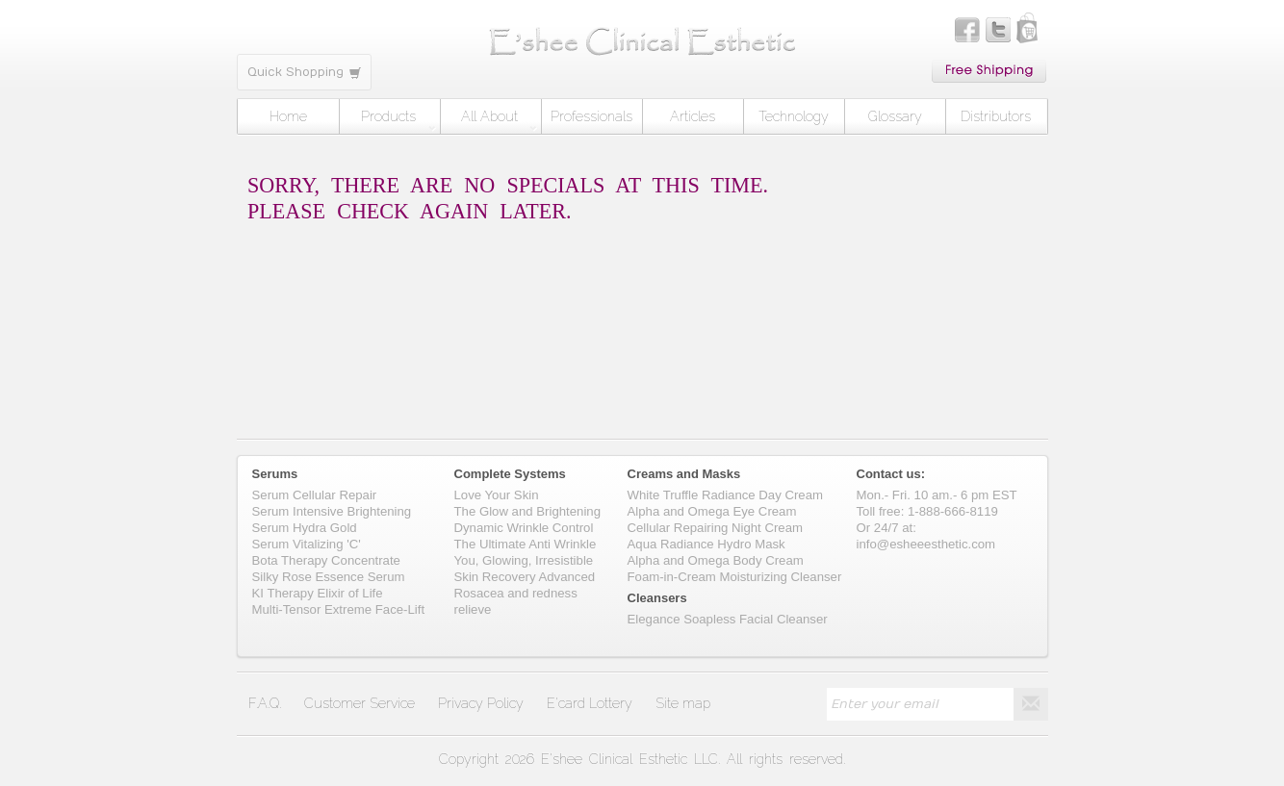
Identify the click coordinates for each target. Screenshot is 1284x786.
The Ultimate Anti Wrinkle (525, 544)
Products (398, 120)
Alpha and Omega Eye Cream (712, 511)
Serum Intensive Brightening (332, 511)
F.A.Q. (264, 703)
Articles (692, 116)
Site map (682, 703)
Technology (793, 116)
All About (498, 120)
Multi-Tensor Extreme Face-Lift (338, 609)
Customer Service (359, 703)
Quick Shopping (304, 72)
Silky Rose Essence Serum (328, 577)
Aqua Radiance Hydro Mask (706, 544)
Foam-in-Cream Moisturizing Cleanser (735, 577)
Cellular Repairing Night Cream (716, 527)
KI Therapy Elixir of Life (317, 593)
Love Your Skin (496, 495)
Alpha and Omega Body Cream (716, 560)
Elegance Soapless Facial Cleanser (728, 619)
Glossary (895, 116)
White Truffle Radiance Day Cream (726, 495)
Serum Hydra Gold (304, 527)
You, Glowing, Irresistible (524, 560)
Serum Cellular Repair (314, 495)
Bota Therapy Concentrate (326, 560)
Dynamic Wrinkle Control (524, 527)
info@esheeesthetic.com (926, 544)
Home (288, 116)
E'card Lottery (589, 703)
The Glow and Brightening (527, 511)
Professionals (591, 116)
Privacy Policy (481, 703)
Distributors (996, 116)
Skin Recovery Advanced (525, 577)
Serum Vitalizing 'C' (306, 544)
